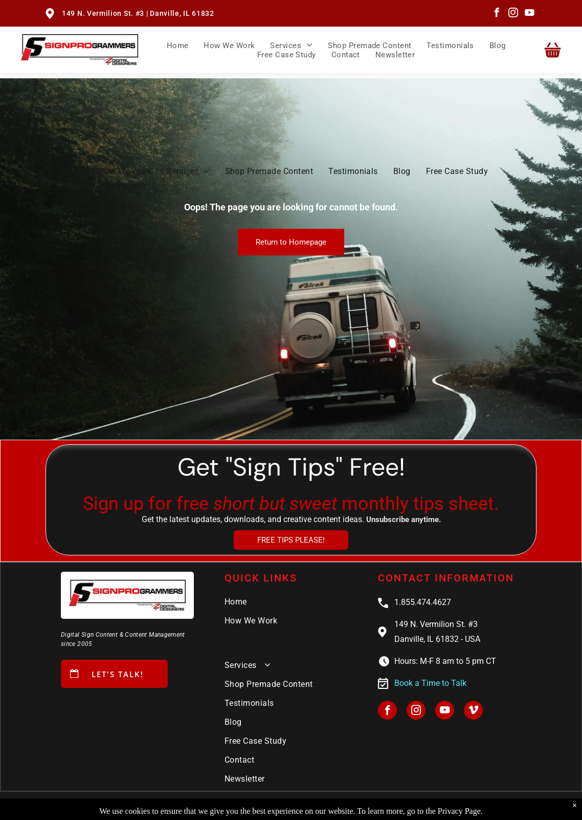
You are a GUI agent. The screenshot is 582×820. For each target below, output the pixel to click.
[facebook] (496, 14)
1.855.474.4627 (422, 602)
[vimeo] (473, 711)
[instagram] (513, 14)
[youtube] (529, 14)
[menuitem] (177, 45)
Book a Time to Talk (430, 683)
